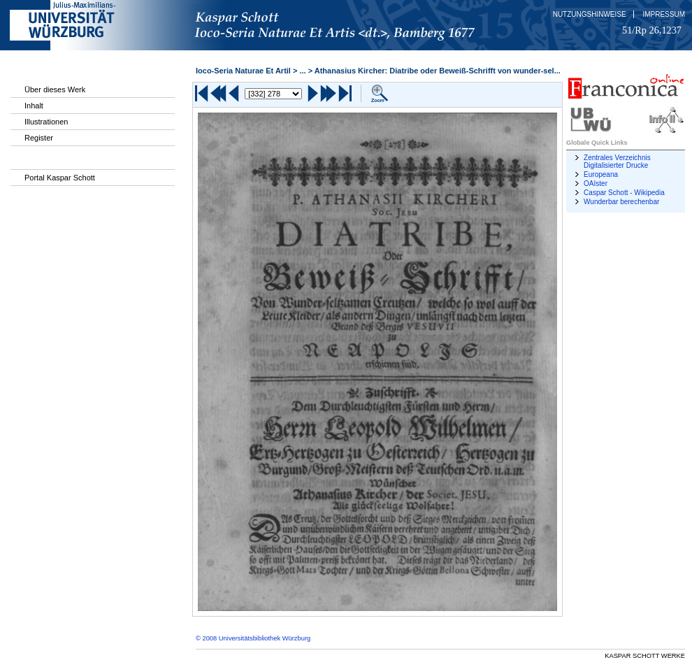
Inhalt (33, 105)
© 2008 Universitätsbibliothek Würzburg (253, 638)
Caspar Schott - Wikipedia (624, 192)
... (302, 70)
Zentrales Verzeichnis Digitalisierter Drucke (617, 161)
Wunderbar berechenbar (621, 202)
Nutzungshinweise (589, 14)
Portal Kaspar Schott (59, 177)
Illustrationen (46, 121)
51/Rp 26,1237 (652, 30)
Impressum (663, 14)
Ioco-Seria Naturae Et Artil (243, 70)
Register (38, 138)
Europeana (601, 174)
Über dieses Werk (54, 89)
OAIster (595, 183)
